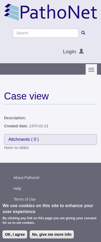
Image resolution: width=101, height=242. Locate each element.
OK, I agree (15, 236)
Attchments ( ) (23, 139)
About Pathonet (26, 177)
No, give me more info (51, 236)
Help (17, 188)
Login (69, 51)
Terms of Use (24, 199)
